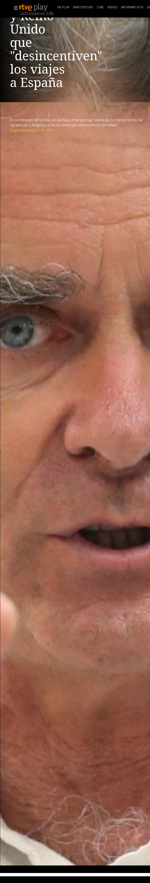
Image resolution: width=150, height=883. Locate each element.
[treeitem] (63, 7)
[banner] (37, 7)
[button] (14, 8)
